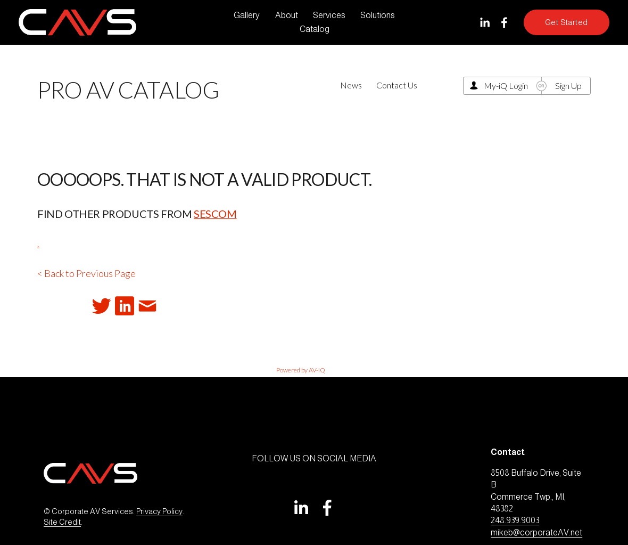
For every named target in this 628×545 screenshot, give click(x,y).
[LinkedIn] (484, 22)
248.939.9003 (515, 520)
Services (329, 15)
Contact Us (396, 85)
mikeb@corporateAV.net (536, 532)
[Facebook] (504, 22)
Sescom (215, 213)
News (351, 85)
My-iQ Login (506, 85)
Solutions (377, 15)
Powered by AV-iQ (300, 370)
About (286, 15)
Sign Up (568, 85)
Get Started (566, 22)
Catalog (314, 29)
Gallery (247, 15)
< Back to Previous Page (86, 273)
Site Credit (62, 522)
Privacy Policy (159, 511)
